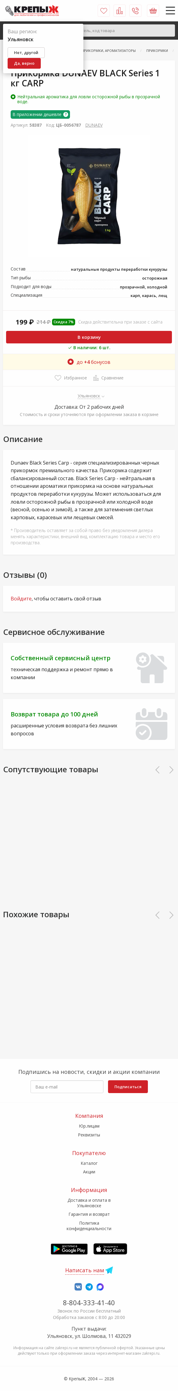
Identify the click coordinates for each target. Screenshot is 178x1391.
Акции (89, 1172)
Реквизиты (89, 1135)
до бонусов (89, 362)
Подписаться (127, 1086)
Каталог (89, 1163)
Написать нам (84, 1270)
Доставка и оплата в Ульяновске (89, 1202)
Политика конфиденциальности (89, 1225)
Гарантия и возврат (89, 1214)
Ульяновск (89, 396)
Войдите (21, 598)
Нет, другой (26, 52)
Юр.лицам (89, 1126)
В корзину (89, 337)
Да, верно (24, 63)
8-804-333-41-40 (89, 1302)
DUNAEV (94, 125)
